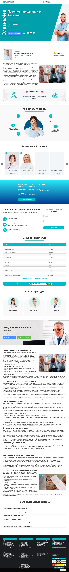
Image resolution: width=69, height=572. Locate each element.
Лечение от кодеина (7, 550)
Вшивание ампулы (24, 558)
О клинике (55, 549)
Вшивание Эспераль (24, 556)
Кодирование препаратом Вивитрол (27, 559)
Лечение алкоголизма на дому (26, 547)
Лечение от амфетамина (8, 554)
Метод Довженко (23, 553)
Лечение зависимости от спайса (9, 544)
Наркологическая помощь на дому (42, 553)
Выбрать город (59, 567)
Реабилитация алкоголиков (57, 543)
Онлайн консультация (15, 33)
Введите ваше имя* (53, 215)
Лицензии (55, 551)
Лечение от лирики (7, 557)
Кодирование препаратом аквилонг (26, 561)
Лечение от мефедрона (8, 546)
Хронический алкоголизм (25, 551)
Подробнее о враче (17, 57)
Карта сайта (55, 555)
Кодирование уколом (24, 545)
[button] (2, 164)
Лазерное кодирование (24, 554)
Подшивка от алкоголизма (25, 546)
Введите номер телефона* (53, 220)
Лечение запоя (23, 563)
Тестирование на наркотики (8, 543)
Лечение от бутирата (7, 553)
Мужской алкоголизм (24, 544)
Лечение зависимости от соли (9, 545)
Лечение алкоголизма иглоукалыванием (24, 543)
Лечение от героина (7, 551)
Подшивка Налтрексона (8, 542)
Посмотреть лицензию (27, 199)
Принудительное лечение (41, 545)
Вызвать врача (54, 227)
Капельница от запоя (24, 564)
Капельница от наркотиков (8, 558)
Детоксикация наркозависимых (9, 559)
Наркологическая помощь (41, 554)
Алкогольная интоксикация (25, 566)
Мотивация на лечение (41, 552)
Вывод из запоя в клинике (25, 565)
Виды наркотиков (7, 556)
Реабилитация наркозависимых (58, 542)
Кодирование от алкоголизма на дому (27, 557)
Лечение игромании (40, 547)
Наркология (39, 555)
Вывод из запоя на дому (25, 567)
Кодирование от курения (41, 543)
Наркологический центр (41, 550)
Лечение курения (40, 544)
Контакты (54, 553)
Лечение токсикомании (41, 546)
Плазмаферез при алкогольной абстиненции (25, 549)
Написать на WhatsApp (24, 338)
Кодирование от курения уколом (42, 542)
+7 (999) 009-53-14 (46, 2)
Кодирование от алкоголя (25, 552)
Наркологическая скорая (41, 551)
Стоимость (55, 552)
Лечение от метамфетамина (9, 547)
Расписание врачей (56, 554)
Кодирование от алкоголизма (25, 562)
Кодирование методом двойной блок (27, 555)
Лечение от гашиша (7, 552)
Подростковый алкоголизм (25, 550)
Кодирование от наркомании (9, 555)
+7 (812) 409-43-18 (46, 1)
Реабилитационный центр (57, 544)
